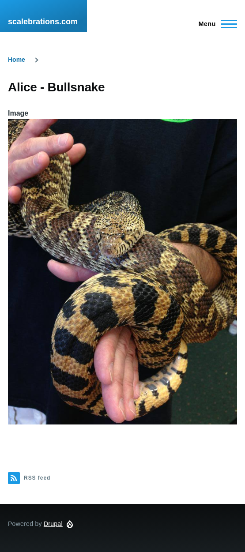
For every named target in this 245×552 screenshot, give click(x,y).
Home (16, 59)
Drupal (53, 523)
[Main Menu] (215, 24)
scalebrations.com (43, 21)
